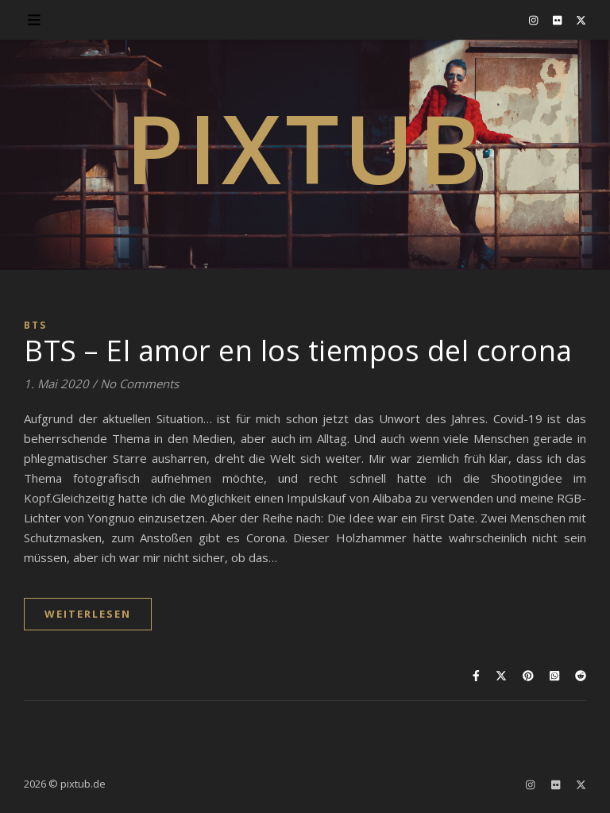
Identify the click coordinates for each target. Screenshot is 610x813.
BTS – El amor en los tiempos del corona (298, 350)
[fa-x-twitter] (581, 20)
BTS (35, 325)
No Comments (139, 383)
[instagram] (534, 20)
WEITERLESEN (87, 614)
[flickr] (558, 20)
